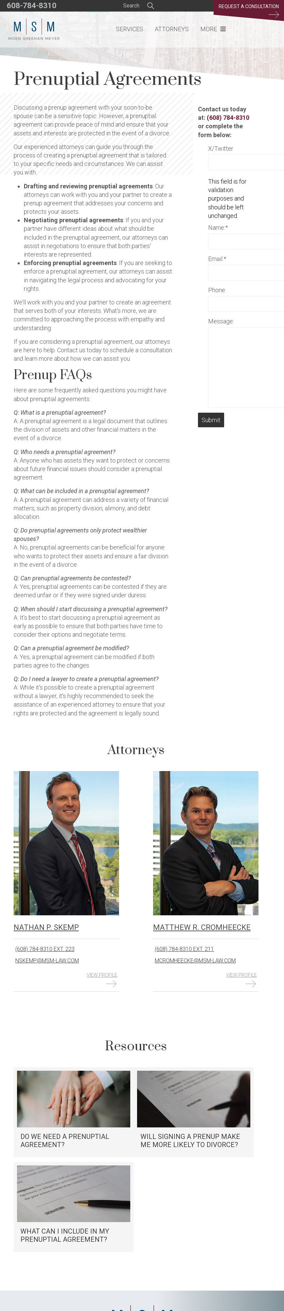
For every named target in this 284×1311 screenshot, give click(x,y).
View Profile (102, 979)
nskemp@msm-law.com (47, 960)
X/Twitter (220, 148)
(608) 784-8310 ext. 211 (184, 949)
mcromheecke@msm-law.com (195, 960)
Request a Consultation (249, 11)
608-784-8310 (31, 5)
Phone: (217, 290)
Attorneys (172, 29)
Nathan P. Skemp (46, 927)
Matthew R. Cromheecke (202, 927)
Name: (218, 227)
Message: (221, 321)
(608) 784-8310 (228, 117)
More (208, 29)
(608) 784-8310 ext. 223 (44, 949)
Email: (217, 258)
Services (129, 29)
